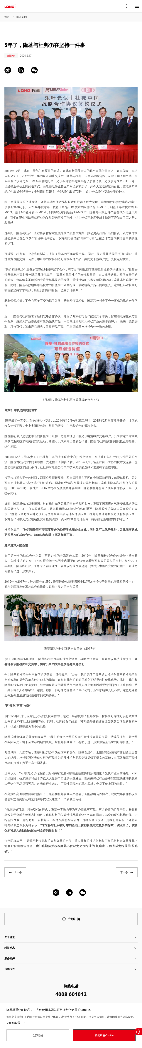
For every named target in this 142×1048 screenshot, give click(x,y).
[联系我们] (138, 1031)
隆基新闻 (21, 17)
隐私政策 (128, 1016)
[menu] (137, 6)
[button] (126, 6)
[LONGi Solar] (10, 6)
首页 (7, 17)
